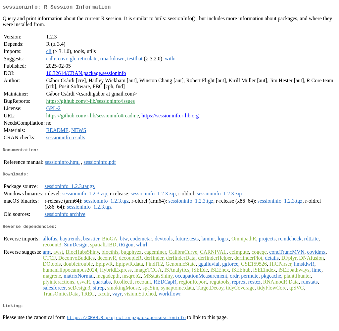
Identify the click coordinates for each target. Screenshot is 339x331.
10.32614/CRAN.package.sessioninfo (86, 74)
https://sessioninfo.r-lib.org (170, 117)
